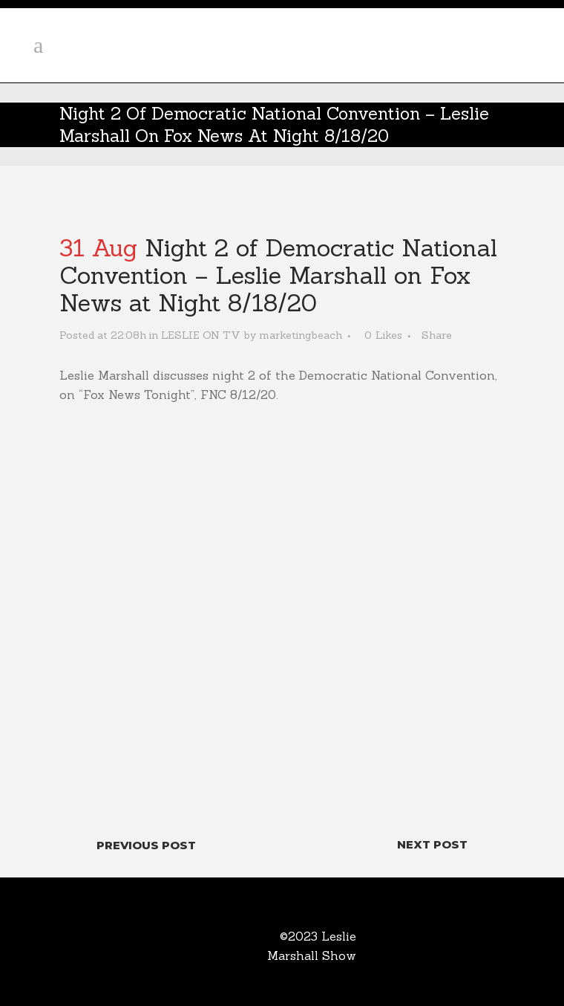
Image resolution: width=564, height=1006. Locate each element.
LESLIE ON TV (200, 335)
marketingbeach (300, 335)
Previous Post (146, 845)
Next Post (432, 844)
